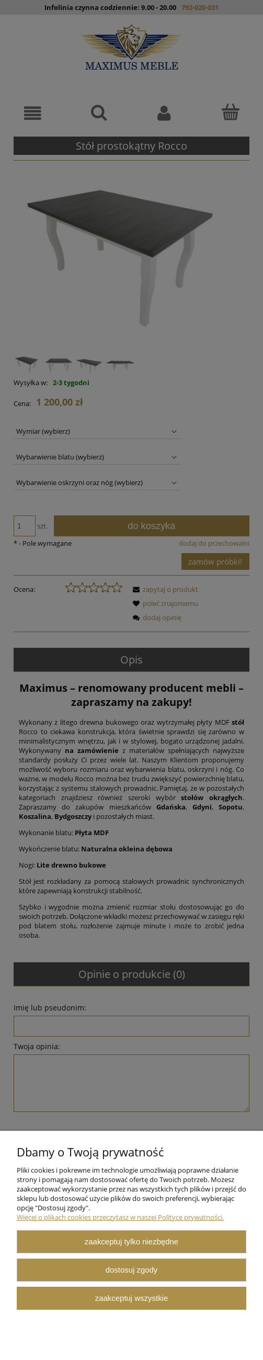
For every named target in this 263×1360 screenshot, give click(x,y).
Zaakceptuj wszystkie (131, 1298)
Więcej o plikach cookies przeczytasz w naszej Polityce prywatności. (120, 1217)
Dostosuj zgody (132, 1269)
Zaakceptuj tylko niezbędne (131, 1241)
